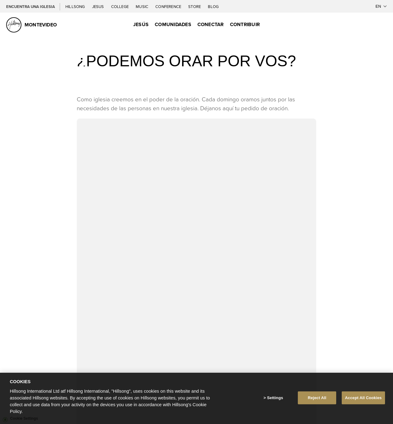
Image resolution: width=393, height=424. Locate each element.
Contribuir (245, 24)
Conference (168, 7)
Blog (213, 7)
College (120, 7)
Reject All (317, 397)
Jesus (98, 7)
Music (142, 7)
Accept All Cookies (363, 397)
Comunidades (173, 24)
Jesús (141, 24)
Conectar (210, 24)
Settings (275, 397)
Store (195, 7)
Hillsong (75, 7)
